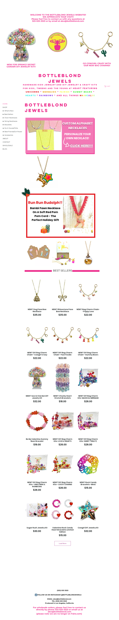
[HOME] (5, 104)
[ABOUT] (5, 138)
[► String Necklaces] (10, 121)
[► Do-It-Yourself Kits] (10, 128)
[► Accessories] (8, 135)
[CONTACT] (6, 142)
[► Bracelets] (7, 124)
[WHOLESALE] (8, 145)
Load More (62, 543)
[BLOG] (5, 149)
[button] (108, 86)
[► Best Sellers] (7, 114)
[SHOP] (5, 107)
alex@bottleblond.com (62, 599)
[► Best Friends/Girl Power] (12, 131)
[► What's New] (8, 110)
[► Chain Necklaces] (10, 117)
